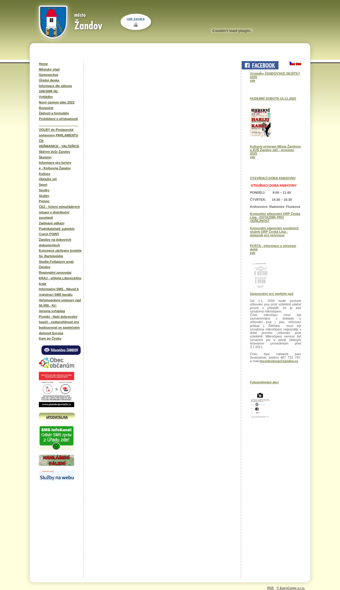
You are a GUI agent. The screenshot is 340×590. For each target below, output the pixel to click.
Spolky (44, 190)
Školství (45, 157)
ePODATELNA (57, 417)
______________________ (59, 124)
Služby (44, 196)
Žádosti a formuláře (54, 113)
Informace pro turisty (55, 162)
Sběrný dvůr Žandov (54, 151)
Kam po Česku (50, 338)
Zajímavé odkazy (51, 223)
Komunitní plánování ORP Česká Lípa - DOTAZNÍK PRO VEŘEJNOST (275, 217)
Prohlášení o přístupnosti (58, 119)
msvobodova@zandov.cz (279, 361)
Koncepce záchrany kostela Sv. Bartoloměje (60, 253)
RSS (270, 588)
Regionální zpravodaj (55, 272)
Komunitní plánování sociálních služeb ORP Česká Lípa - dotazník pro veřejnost (274, 231)
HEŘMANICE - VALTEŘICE (59, 146)
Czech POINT (49, 234)
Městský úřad (49, 69)
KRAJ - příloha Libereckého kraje (60, 280)
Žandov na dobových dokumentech (55, 242)
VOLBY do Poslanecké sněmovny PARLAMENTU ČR (58, 135)
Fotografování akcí (264, 382)
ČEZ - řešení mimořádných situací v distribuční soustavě (59, 212)
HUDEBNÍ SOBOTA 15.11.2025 (273, 98)
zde (252, 80)
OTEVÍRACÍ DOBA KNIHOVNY (273, 178)
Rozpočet (46, 108)
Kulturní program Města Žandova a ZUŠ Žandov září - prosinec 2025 (275, 150)
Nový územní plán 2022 (56, 102)
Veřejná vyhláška (52, 311)
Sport (43, 184)
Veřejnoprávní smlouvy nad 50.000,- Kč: (60, 302)
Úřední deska (49, 80)
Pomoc (44, 201)
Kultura (44, 174)
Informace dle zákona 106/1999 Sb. (55, 88)
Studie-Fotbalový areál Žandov (56, 264)
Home (43, 64)
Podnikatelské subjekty (57, 228)
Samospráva (48, 74)
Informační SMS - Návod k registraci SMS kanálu (59, 291)
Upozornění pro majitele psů (271, 293)
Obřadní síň (48, 179)
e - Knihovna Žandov (55, 168)
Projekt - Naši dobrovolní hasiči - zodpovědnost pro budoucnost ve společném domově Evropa (59, 325)
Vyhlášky (46, 96)
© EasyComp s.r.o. (290, 588)
